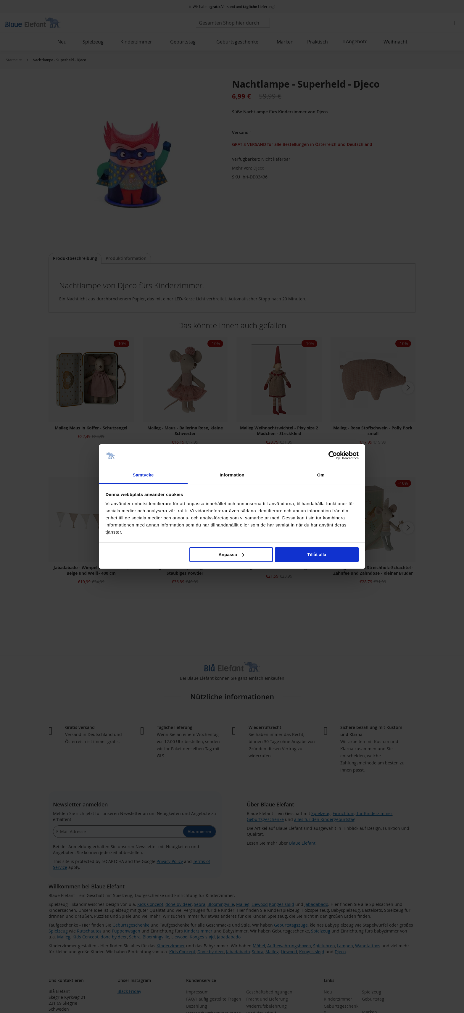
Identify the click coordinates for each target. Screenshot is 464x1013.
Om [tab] (320, 474)
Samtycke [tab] (143, 474)
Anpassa (231, 554)
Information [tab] (232, 474)
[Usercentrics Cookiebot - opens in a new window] (333, 455)
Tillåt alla (316, 554)
